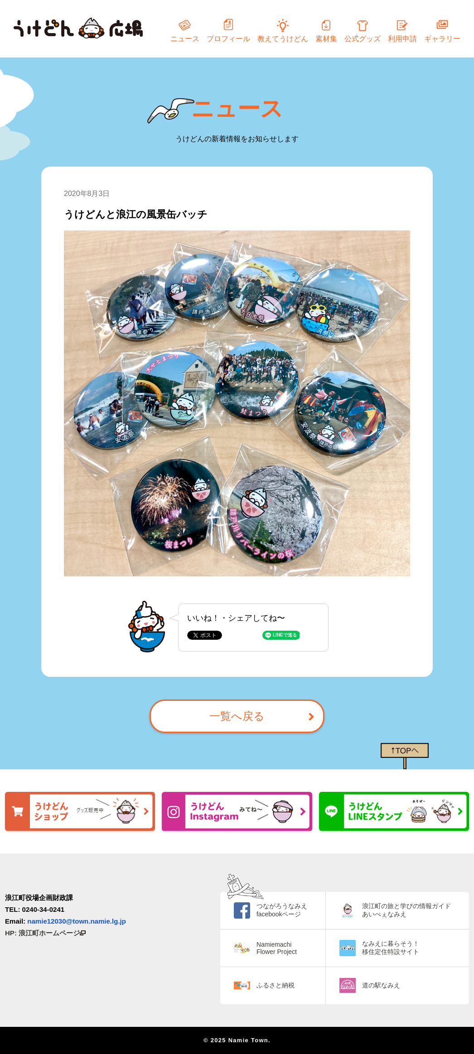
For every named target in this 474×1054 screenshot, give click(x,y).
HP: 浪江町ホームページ (45, 933)
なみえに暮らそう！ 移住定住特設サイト (390, 947)
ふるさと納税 (275, 985)
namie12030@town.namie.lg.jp (76, 921)
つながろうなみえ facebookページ (281, 910)
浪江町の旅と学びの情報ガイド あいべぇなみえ (406, 910)
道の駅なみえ (381, 985)
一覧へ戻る (237, 716)
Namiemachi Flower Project (276, 948)
